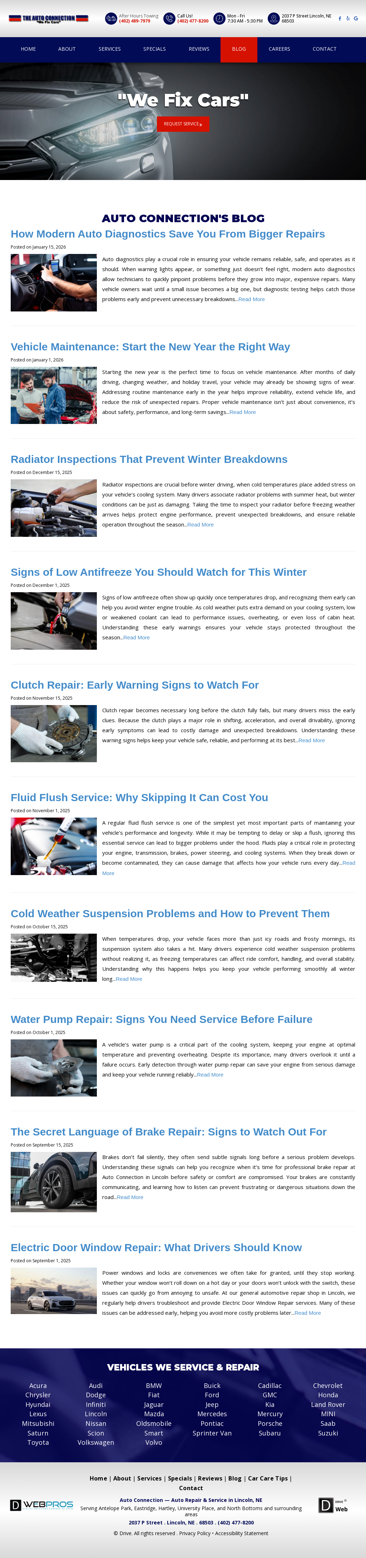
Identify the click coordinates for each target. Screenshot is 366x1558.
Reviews (199, 48)
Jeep (212, 1404)
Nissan (95, 1424)
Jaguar (154, 1404)
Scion (96, 1433)
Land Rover (328, 1404)
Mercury (270, 1414)
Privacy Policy (195, 1533)
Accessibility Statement (241, 1533)
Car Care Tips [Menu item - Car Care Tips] (268, 1478)
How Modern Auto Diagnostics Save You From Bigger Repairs (168, 234)
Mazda (154, 1414)
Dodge (96, 1395)
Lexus (38, 1414)
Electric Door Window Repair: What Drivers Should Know (156, 1247)
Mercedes (212, 1414)
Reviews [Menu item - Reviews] (210, 1478)
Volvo (153, 1443)
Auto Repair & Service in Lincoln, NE (216, 1500)
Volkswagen (96, 1443)
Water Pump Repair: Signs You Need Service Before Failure (162, 1019)
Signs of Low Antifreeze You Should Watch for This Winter (159, 572)
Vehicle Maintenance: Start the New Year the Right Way (150, 346)
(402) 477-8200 (192, 21)
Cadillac (270, 1385)
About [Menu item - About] (122, 1478)
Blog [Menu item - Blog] (235, 1478)
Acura (38, 1385)
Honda (328, 1395)
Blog (239, 48)
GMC (270, 1395)
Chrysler (38, 1395)
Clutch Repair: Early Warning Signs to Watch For (135, 684)
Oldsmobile (154, 1424)
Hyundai (37, 1404)
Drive (125, 1533)
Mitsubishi (38, 1424)
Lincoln (96, 1414)
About (67, 48)
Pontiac (212, 1424)
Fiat (154, 1395)
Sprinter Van (212, 1433)
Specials (154, 48)
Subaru (270, 1433)
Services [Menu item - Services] (149, 1478)
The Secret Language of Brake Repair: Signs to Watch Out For (169, 1132)
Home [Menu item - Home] (98, 1478)
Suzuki (328, 1433)
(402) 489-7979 (134, 21)
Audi (96, 1385)
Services (110, 48)
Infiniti (96, 1404)
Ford (212, 1395)
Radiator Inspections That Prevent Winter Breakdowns (149, 459)
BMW (154, 1385)
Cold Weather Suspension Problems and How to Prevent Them (170, 913)
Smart (153, 1433)
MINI (328, 1414)
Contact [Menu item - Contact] (191, 1488)
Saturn (38, 1433)
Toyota (38, 1443)
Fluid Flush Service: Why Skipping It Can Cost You (139, 797)
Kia (269, 1404)
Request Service (181, 124)
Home (28, 48)
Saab (328, 1424)
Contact (325, 48)
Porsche (270, 1424)
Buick (212, 1385)
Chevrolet (328, 1385)
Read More (251, 299)
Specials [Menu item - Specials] (180, 1478)
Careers (279, 48)
